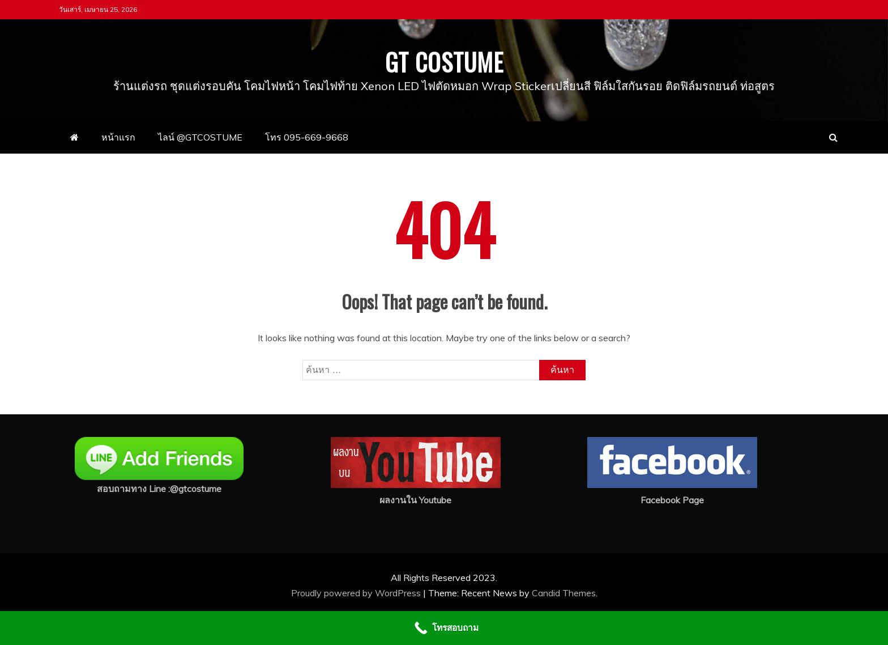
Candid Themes (564, 593)
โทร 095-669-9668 (306, 137)
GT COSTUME (444, 61)
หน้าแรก (118, 137)
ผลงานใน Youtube (415, 500)
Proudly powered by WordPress (357, 593)
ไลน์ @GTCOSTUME (200, 137)
